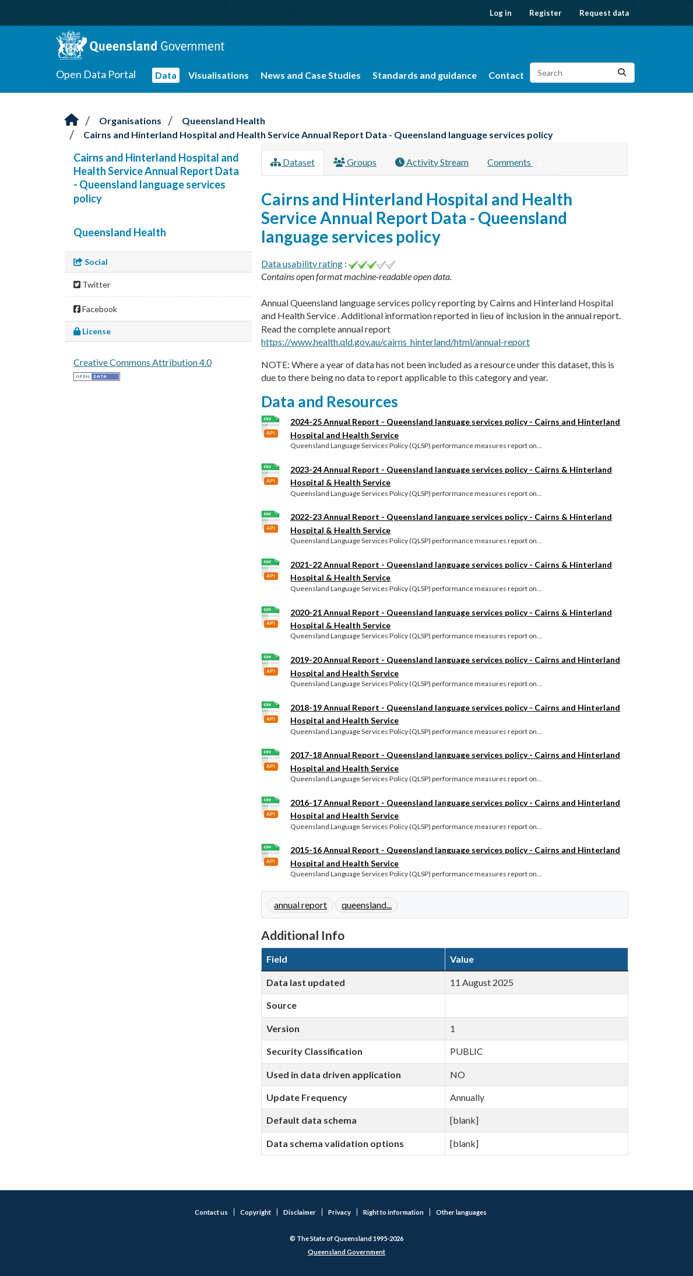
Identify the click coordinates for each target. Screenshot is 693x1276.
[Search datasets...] (582, 72)
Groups (355, 161)
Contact (506, 75)
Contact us (211, 1212)
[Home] (72, 120)
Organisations (130, 120)
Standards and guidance (424, 75)
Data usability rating (302, 263)
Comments (516, 162)
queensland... (367, 904)
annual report (300, 904)
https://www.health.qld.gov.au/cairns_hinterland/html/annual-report (395, 341)
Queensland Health (223, 120)
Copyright (255, 1212)
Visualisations (218, 75)
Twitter (91, 284)
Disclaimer (299, 1212)
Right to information (393, 1212)
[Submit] (622, 72)
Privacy (339, 1212)
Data (166, 75)
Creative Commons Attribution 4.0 (142, 362)
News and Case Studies (311, 75)
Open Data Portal (96, 74)
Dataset (292, 161)
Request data (604, 13)
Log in (501, 13)
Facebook (95, 309)
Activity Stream (432, 161)
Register (545, 13)
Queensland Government (346, 1252)
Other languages (461, 1212)
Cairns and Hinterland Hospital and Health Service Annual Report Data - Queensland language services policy (318, 134)
